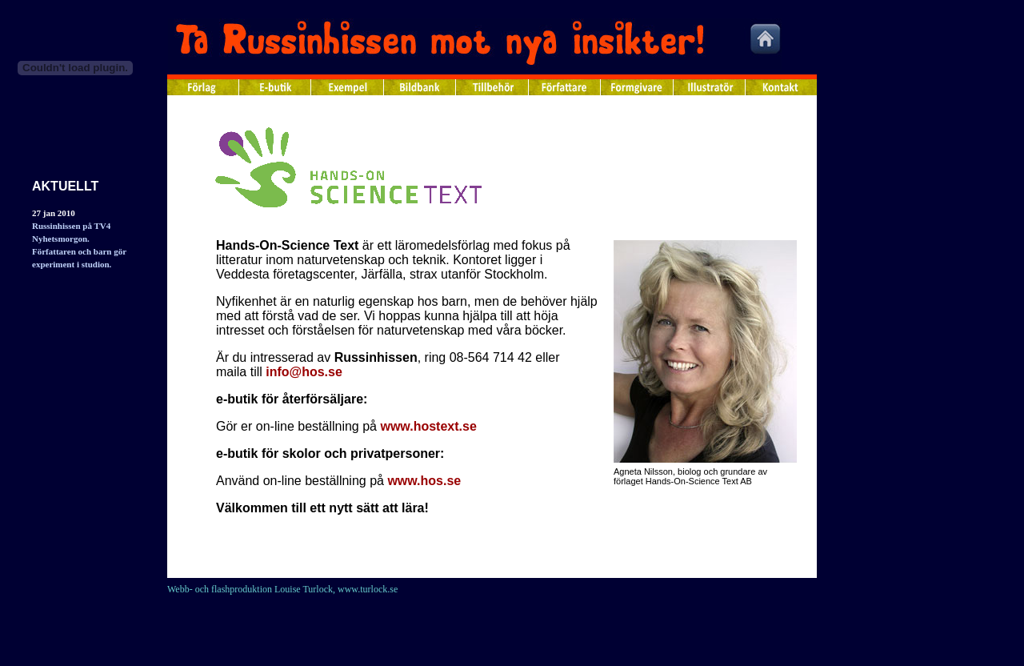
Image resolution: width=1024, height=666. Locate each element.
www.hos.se (424, 480)
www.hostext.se (428, 426)
